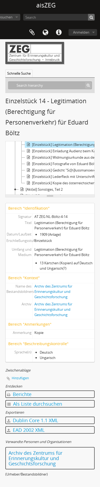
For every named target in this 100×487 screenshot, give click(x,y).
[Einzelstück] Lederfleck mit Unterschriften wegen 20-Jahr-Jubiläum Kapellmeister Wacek (62, 176)
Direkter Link (58, 32)
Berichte (19, 394)
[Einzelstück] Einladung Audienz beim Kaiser (62, 151)
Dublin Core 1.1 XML (32, 420)
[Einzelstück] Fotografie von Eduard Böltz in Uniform (62, 164)
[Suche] (91, 17)
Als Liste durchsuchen (34, 404)
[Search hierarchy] (50, 85)
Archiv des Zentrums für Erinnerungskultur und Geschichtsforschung (53, 291)
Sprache (45, 32)
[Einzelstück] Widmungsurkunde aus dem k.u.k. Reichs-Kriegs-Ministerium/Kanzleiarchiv (62, 157)
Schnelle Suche (19, 73)
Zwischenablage (32, 32)
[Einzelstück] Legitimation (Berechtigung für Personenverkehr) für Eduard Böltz (62, 144)
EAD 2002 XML (26, 430)
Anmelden (81, 32)
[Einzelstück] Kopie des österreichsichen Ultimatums (62, 183)
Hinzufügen (20, 378)
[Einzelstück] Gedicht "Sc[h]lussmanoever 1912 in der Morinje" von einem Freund (62, 170)
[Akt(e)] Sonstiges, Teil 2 (41, 189)
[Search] (59, 17)
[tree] (50, 168)
